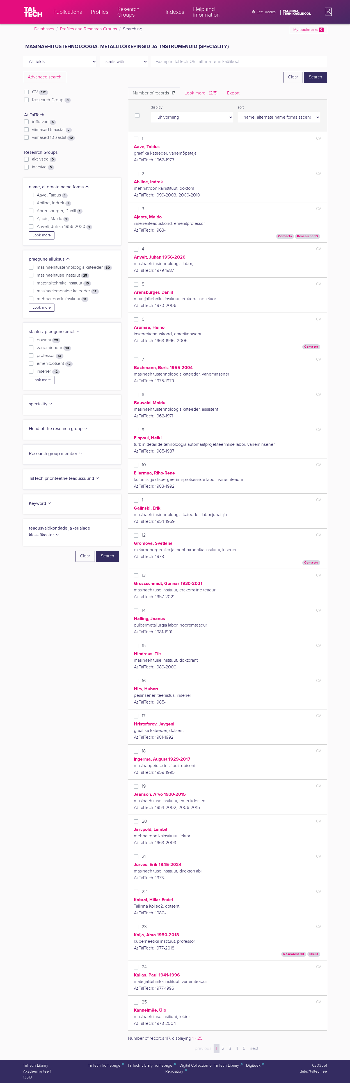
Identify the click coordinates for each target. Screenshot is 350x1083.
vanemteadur (54, 348)
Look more (42, 235)
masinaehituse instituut (63, 275)
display (157, 107)
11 (143, 500)
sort (241, 107)
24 (144, 967)
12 (144, 535)
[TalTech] (33, 11)
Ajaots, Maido (53, 219)
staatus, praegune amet (54, 331)
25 (144, 1002)
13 (144, 575)
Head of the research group (58, 428)
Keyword (40, 503)
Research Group (51, 100)
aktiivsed (44, 159)
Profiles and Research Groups (88, 29)
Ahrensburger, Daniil (59, 211)
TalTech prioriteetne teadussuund (64, 478)
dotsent (48, 340)
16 (144, 681)
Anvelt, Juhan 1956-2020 (64, 227)
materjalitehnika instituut (64, 283)
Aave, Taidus (52, 195)
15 (144, 645)
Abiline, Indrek (54, 203)
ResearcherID (307, 236)
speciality (41, 404)
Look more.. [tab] (201, 93)
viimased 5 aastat (52, 130)
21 (144, 856)
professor (50, 356)
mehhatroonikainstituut (62, 299)
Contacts (285, 236)
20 (144, 821)
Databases (44, 29)
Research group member (56, 453)
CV (40, 92)
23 (144, 927)
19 (144, 786)
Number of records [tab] (154, 93)
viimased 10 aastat (53, 138)
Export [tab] (233, 93)
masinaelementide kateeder (68, 291)
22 (144, 891)
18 (144, 751)
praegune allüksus (49, 259)
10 (144, 465)
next (254, 1048)
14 (144, 610)
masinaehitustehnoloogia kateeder (74, 267)
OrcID (313, 954)
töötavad (44, 122)
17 (143, 716)
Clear (293, 77)
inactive (43, 167)
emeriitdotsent (54, 364)
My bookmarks (308, 30)
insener (48, 371)
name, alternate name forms (59, 187)
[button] (327, 12)
